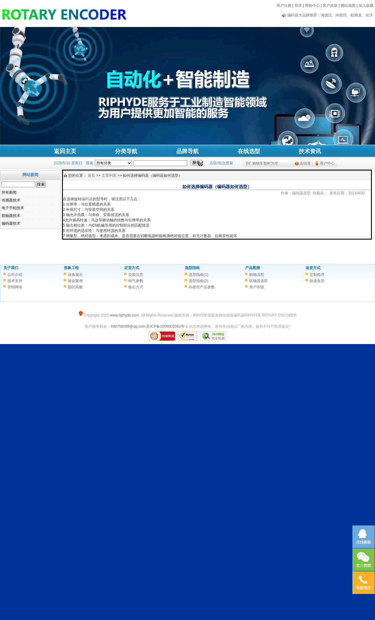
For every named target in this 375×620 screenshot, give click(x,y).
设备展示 (75, 274)
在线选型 (249, 151)
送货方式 (313, 268)
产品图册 (252, 268)
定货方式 (131, 268)
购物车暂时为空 (265, 163)
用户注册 (283, 5)
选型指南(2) (198, 281)
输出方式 (135, 287)
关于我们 (10, 268)
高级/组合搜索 (221, 163)
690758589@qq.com (128, 326)
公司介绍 (14, 274)
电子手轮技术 (13, 208)
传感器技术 (11, 200)
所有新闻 (9, 192)
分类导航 (126, 151)
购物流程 (256, 274)
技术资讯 (310, 151)
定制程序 (317, 274)
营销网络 (14, 287)
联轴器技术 (11, 216)
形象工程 (71, 268)
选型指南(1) (198, 274)
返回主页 (65, 151)
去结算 (305, 163)
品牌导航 (187, 151)
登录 (298, 5)
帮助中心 (312, 5)
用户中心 (327, 163)
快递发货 (317, 281)
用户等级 (256, 287)
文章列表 (109, 175)
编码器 (87, 199)
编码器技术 (11, 223)
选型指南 (192, 268)
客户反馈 (330, 5)
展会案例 (75, 281)
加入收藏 (366, 5)
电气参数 (135, 281)
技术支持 (14, 281)
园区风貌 (75, 287)
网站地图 (348, 5)
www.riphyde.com (124, 315)
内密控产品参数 (202, 287)
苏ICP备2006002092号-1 (167, 326)
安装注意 (135, 274)
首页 (91, 175)
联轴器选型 (258, 281)
